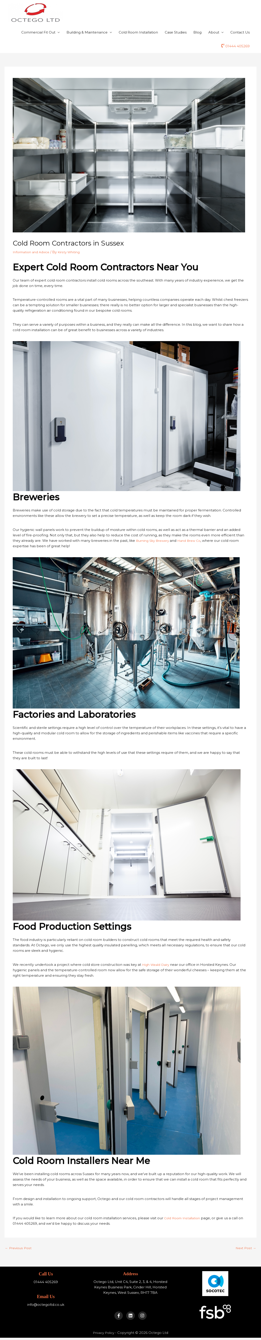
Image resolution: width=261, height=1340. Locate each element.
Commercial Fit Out (38, 32)
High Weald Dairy (157, 964)
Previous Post (19, 1248)
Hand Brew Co (193, 540)
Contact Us (240, 32)
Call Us (46, 1273)
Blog (197, 32)
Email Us (45, 1296)
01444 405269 (237, 46)
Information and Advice (33, 252)
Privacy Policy (103, 1335)
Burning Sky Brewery (154, 540)
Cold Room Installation (138, 32)
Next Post (245, 1248)
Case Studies (176, 32)
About (213, 32)
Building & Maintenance (87, 32)
